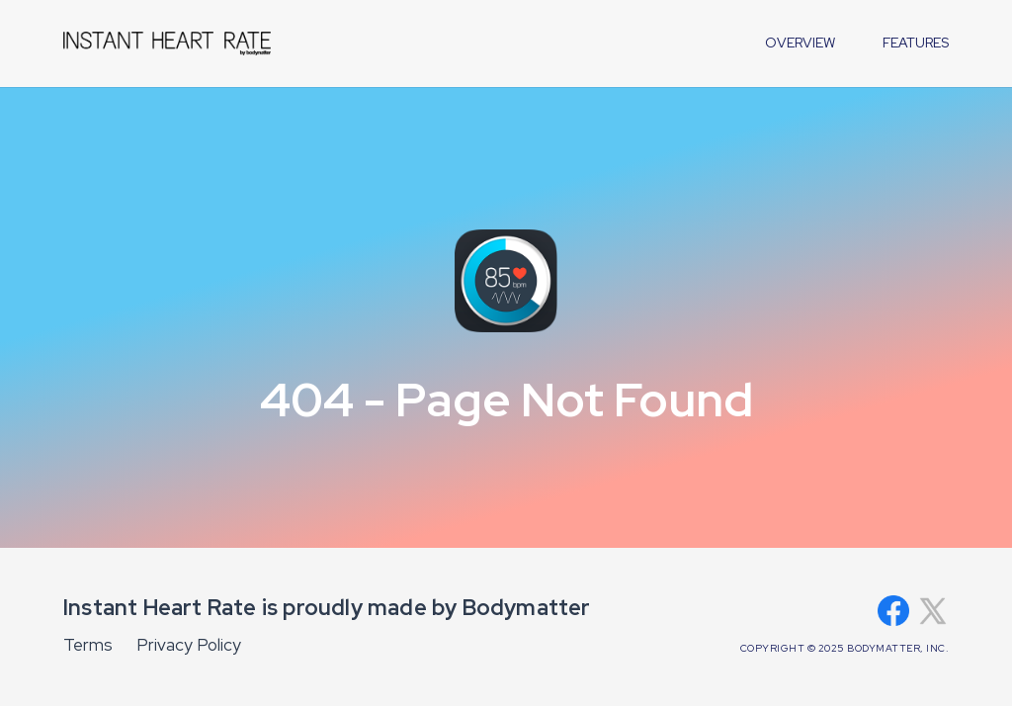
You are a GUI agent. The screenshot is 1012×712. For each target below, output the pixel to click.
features (916, 42)
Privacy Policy (188, 645)
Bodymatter (527, 607)
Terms (88, 645)
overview (800, 42)
